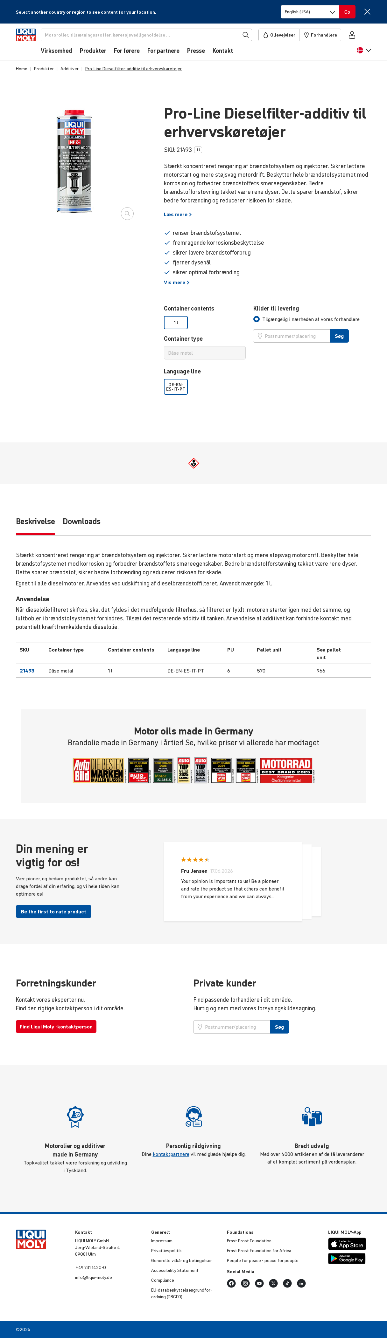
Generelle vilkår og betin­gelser (181, 1260)
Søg (339, 335)
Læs (178, 214)
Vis (177, 282)
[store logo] (35, 43)
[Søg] (157, 35)
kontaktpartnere (171, 1153)
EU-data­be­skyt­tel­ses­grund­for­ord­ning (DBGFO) (181, 1293)
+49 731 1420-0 (90, 1267)
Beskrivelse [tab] (35, 521)
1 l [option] (176, 322)
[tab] (306, 319)
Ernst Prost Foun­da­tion (249, 1241)
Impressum (161, 1241)
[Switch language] (310, 11)
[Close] (367, 11)
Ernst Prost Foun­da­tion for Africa (259, 1250)
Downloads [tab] (82, 521)
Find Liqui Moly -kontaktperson (56, 1026)
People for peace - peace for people (263, 1260)
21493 (27, 670)
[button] (364, 53)
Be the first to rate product (53, 911)
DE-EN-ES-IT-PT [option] (176, 386)
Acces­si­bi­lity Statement (175, 1270)
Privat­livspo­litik (166, 1250)
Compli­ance (162, 1280)
